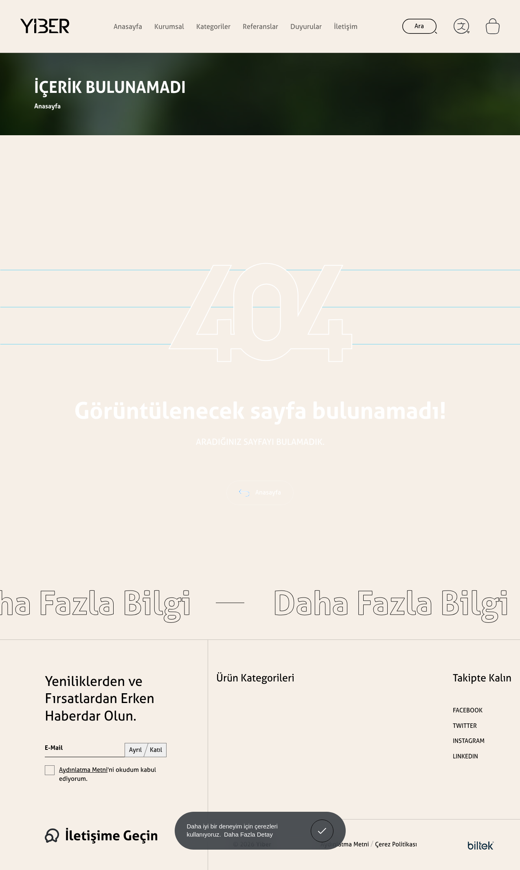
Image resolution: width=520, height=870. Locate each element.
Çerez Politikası (396, 844)
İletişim (346, 26)
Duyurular (306, 26)
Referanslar (260, 26)
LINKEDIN (465, 756)
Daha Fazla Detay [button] (248, 834)
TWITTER (465, 725)
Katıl (156, 749)
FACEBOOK (468, 710)
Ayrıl (135, 749)
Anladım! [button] (322, 825)
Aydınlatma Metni (83, 769)
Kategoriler (213, 26)
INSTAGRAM (469, 740)
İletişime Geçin (101, 835)
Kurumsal (169, 26)
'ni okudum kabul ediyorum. (107, 774)
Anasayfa (128, 26)
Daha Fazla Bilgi (350, 602)
